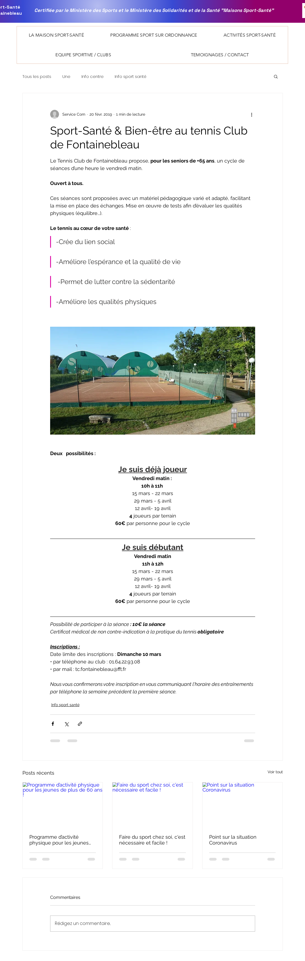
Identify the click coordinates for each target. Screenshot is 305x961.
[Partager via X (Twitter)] (66, 723)
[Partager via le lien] (80, 723)
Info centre (92, 76)
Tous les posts (36, 76)
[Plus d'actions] (251, 114)
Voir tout (275, 772)
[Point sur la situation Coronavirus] (243, 804)
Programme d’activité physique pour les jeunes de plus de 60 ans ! (59, 840)
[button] (56, 35)
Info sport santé (130, 76)
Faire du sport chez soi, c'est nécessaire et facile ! (152, 840)
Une (66, 76)
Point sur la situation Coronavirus (233, 840)
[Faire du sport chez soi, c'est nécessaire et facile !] (152, 804)
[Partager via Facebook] (52, 723)
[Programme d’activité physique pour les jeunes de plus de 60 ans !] (63, 804)
